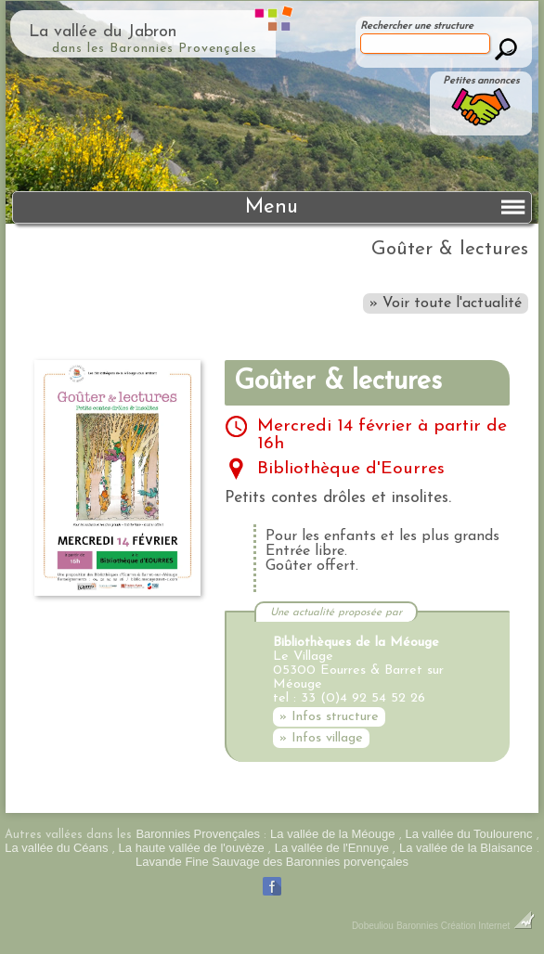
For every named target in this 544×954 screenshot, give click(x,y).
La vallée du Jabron (102, 32)
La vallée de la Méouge (332, 834)
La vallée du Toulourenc (469, 834)
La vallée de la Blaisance (466, 848)
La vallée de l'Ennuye (332, 848)
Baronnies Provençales (198, 834)
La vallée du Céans (56, 848)
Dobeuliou (373, 926)
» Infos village (321, 738)
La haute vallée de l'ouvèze (192, 848)
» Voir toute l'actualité (445, 303)
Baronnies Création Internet (465, 926)
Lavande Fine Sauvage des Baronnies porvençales (272, 862)
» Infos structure (329, 717)
